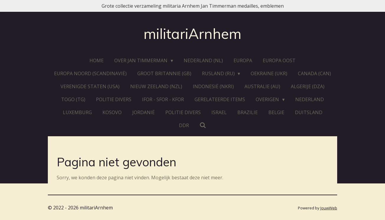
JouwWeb (328, 208)
